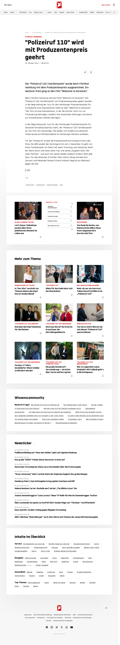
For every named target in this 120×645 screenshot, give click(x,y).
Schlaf (41, 576)
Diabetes (40, 572)
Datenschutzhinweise (85, 615)
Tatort (46, 583)
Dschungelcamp (34, 583)
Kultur (27, 32)
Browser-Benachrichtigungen (65, 551)
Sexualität (52, 576)
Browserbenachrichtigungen (63, 621)
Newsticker (23, 443)
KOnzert (73, 583)
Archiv (96, 544)
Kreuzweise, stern (75, 419)
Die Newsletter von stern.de (34, 544)
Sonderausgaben (21, 551)
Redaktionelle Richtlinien (62, 615)
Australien (44, 558)
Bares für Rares (59, 583)
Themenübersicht (40, 547)
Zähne (62, 576)
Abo (106, 5)
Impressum (28, 615)
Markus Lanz (38, 12)
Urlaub (75, 562)
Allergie (29, 572)
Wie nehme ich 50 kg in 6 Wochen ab (45, 405)
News (6, 12)
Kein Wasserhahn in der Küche (75, 405)
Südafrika (65, 562)
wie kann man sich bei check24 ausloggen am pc (62, 408)
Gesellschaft (83, 12)
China (54, 558)
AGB (74, 615)
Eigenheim (65, 558)
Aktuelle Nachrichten (82, 544)
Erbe (90, 558)
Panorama (99, 12)
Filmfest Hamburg (52, 185)
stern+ (49, 12)
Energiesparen (78, 558)
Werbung (68, 618)
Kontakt (48, 621)
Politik (92, 12)
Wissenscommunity (22, 547)
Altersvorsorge (30, 558)
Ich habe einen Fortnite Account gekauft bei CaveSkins (50, 412)
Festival (26, 586)
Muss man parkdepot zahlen (53, 419)
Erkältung (51, 572)
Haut (61, 572)
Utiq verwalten (30, 618)
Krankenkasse (32, 562)
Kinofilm (92, 583)
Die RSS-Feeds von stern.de (59, 544)
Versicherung (87, 562)
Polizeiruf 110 (30, 185)
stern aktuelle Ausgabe (71, 547)
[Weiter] (114, 12)
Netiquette (41, 618)
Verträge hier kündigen (55, 618)
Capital (61, 12)
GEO (55, 12)
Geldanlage (19, 562)
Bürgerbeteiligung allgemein (66, 423)
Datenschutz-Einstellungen (82, 618)
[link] (114, 5)
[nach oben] (106, 608)
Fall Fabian (23, 12)
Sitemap (55, 547)
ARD (61, 185)
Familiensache (40, 185)
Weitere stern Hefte (91, 547)
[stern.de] (59, 5)
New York (53, 562)
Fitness (70, 572)
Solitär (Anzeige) (42, 565)
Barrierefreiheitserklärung (43, 615)
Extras (12, 12)
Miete (44, 562)
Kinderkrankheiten (84, 572)
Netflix (82, 583)
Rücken (32, 576)
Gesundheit (109, 12)
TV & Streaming (36, 32)
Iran (30, 12)
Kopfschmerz (20, 576)
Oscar (17, 586)
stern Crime (70, 12)
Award (35, 586)
